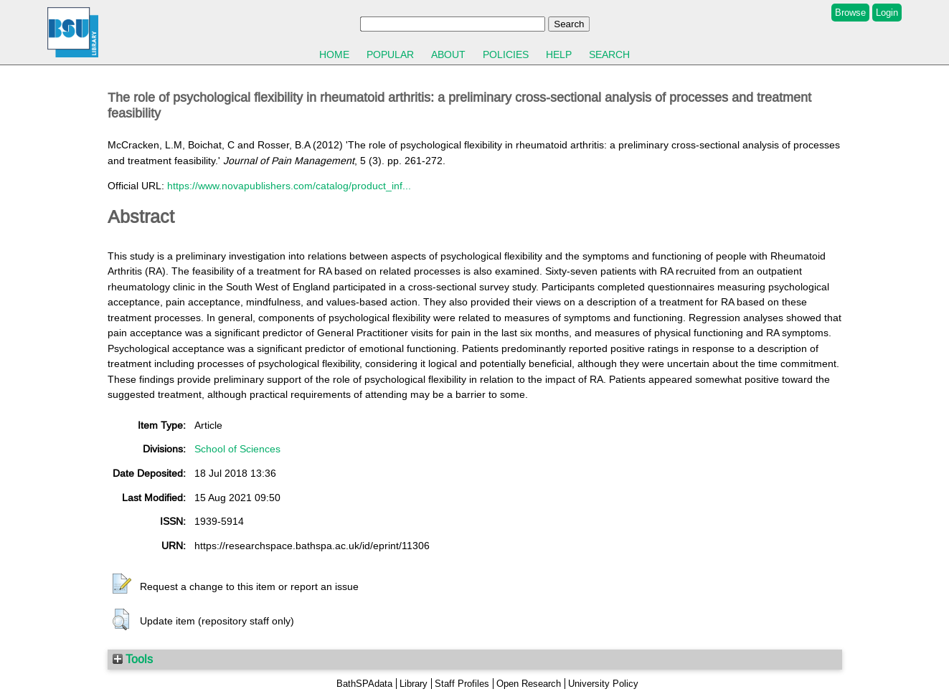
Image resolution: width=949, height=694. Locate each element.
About (448, 54)
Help (559, 54)
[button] (122, 584)
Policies (506, 54)
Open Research (528, 683)
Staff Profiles (462, 683)
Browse (850, 12)
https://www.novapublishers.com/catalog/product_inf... (289, 185)
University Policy (603, 683)
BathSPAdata (364, 683)
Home (334, 54)
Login (887, 12)
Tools (133, 658)
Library (414, 683)
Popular (390, 54)
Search (609, 54)
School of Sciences (237, 449)
